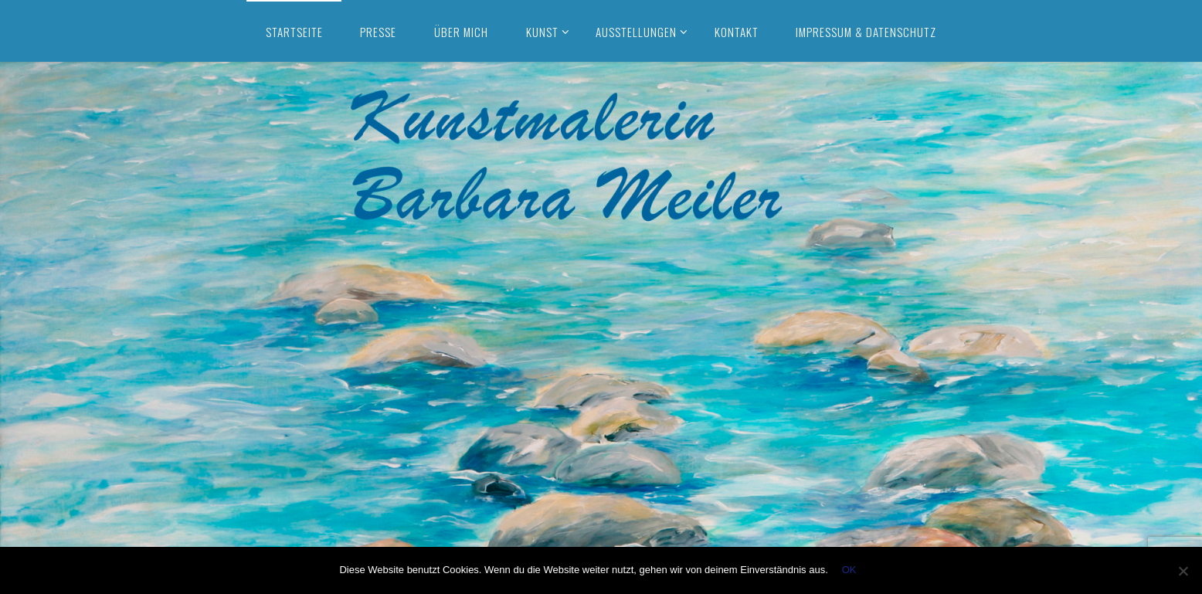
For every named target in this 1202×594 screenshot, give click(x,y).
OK (849, 569)
